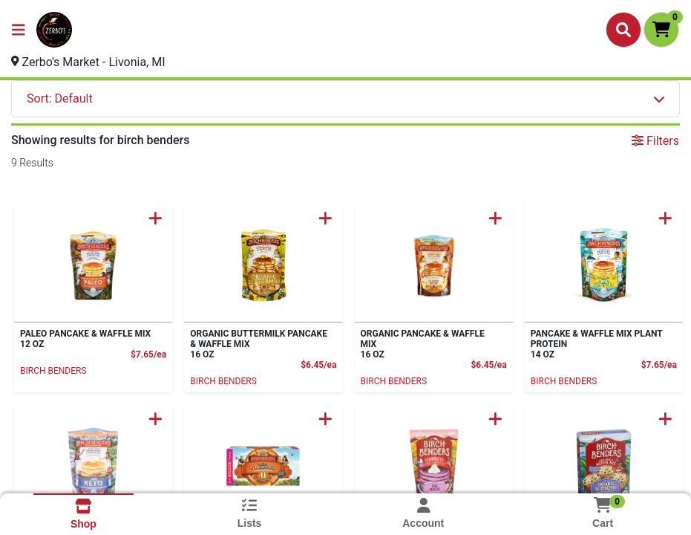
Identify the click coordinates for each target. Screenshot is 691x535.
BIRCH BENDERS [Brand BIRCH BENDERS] (53, 371)
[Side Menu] (18, 30)
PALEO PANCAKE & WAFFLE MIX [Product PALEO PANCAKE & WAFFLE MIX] (90, 338)
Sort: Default (60, 98)
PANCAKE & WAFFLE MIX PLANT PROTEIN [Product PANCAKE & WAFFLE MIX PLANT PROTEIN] (601, 344)
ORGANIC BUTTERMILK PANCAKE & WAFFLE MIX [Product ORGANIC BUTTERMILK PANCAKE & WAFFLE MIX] (260, 344)
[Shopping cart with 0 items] (661, 30)
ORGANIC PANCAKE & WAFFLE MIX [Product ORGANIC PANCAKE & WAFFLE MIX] (431, 344)
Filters (655, 141)
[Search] (623, 30)
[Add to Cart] (155, 218)
